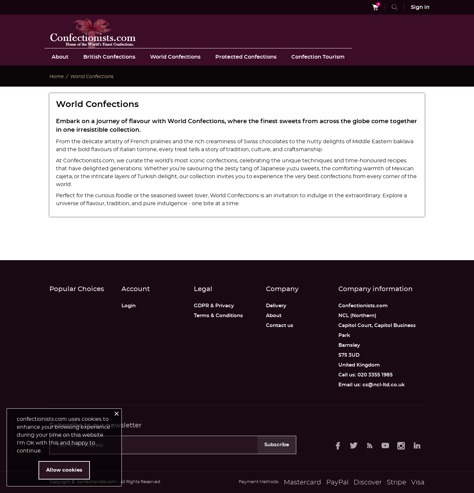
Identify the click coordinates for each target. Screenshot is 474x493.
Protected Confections (245, 57)
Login (128, 305)
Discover (368, 482)
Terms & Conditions (218, 315)
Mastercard (302, 482)
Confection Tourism (318, 57)
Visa (418, 482)
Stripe (396, 482)
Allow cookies (64, 470)
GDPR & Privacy (214, 305)
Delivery (276, 305)
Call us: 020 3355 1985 (365, 374)
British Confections (109, 57)
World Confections (175, 57)
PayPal (337, 482)
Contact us (279, 325)
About (60, 57)
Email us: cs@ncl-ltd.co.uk (371, 384)
